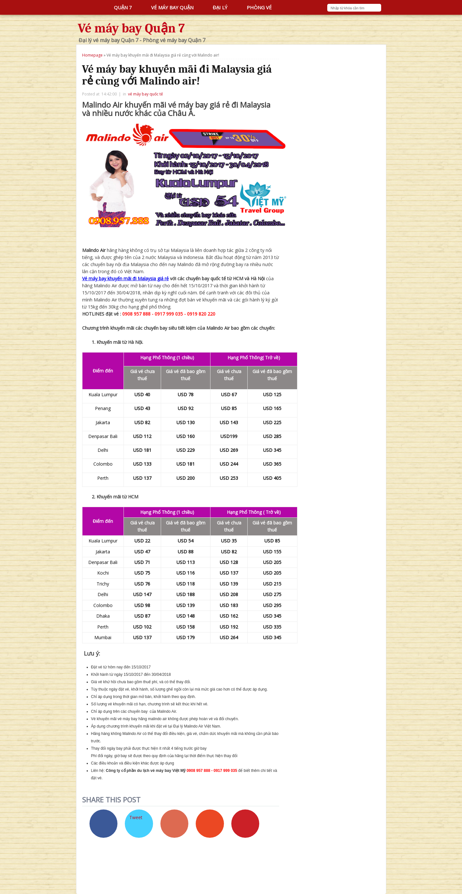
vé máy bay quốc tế (145, 94)
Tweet (135, 817)
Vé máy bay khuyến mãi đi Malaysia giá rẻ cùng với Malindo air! (177, 75)
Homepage (92, 55)
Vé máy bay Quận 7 (131, 28)
